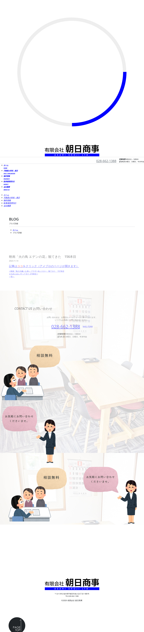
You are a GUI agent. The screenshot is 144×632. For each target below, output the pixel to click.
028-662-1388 (106, 161)
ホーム (15, 230)
